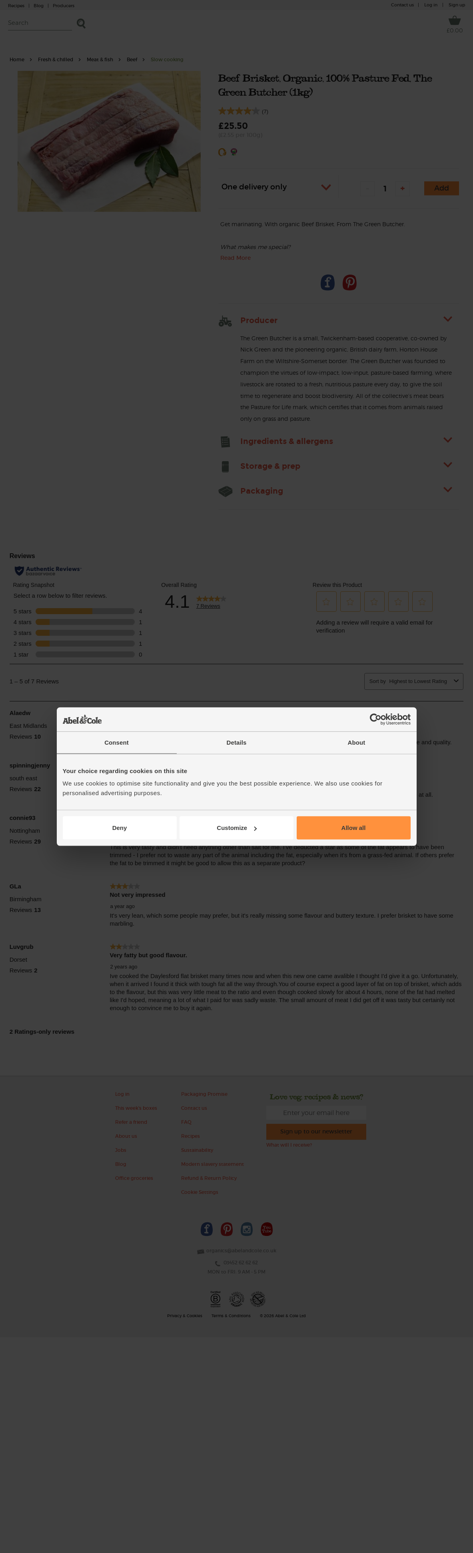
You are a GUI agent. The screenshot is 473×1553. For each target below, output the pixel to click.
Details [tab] (237, 742)
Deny (119, 827)
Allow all (353, 827)
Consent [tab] (116, 742)
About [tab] (356, 742)
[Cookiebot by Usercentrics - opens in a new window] (376, 719)
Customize (237, 827)
